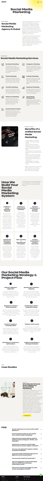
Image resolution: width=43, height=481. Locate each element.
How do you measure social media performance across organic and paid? (26, 448)
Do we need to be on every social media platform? (24, 432)
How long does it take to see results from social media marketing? (25, 437)
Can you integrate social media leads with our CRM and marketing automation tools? (25, 468)
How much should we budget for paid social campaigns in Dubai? (24, 473)
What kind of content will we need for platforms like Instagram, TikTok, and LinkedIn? (25, 443)
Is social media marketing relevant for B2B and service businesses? (25, 458)
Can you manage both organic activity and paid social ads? (23, 453)
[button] (41, 2)
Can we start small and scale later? (25, 463)
